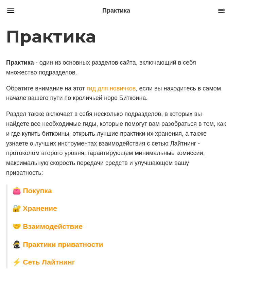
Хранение (40, 208)
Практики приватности (63, 244)
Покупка (37, 190)
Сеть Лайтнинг (49, 262)
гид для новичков (111, 88)
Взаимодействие (53, 226)
